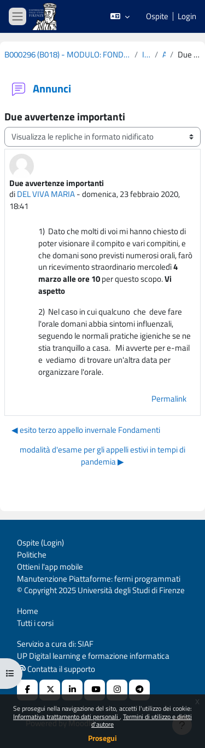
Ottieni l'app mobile (50, 566)
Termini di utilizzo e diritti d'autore (141, 720)
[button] (120, 16)
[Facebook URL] (27, 690)
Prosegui (102, 738)
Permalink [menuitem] (168, 398)
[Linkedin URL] (72, 690)
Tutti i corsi (35, 623)
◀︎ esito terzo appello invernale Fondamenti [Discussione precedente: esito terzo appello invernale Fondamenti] (85, 430)
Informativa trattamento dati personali (66, 716)
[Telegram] (139, 690)
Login (187, 16)
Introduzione (146, 55)
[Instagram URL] (117, 690)
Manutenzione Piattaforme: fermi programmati (98, 578)
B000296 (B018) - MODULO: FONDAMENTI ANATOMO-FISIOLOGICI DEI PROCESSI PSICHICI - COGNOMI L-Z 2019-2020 (67, 55)
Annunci (164, 55)
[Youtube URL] (94, 690)
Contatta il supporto (56, 669)
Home (27, 611)
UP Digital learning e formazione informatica (93, 656)
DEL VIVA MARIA (46, 194)
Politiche (31, 554)
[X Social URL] (49, 690)
